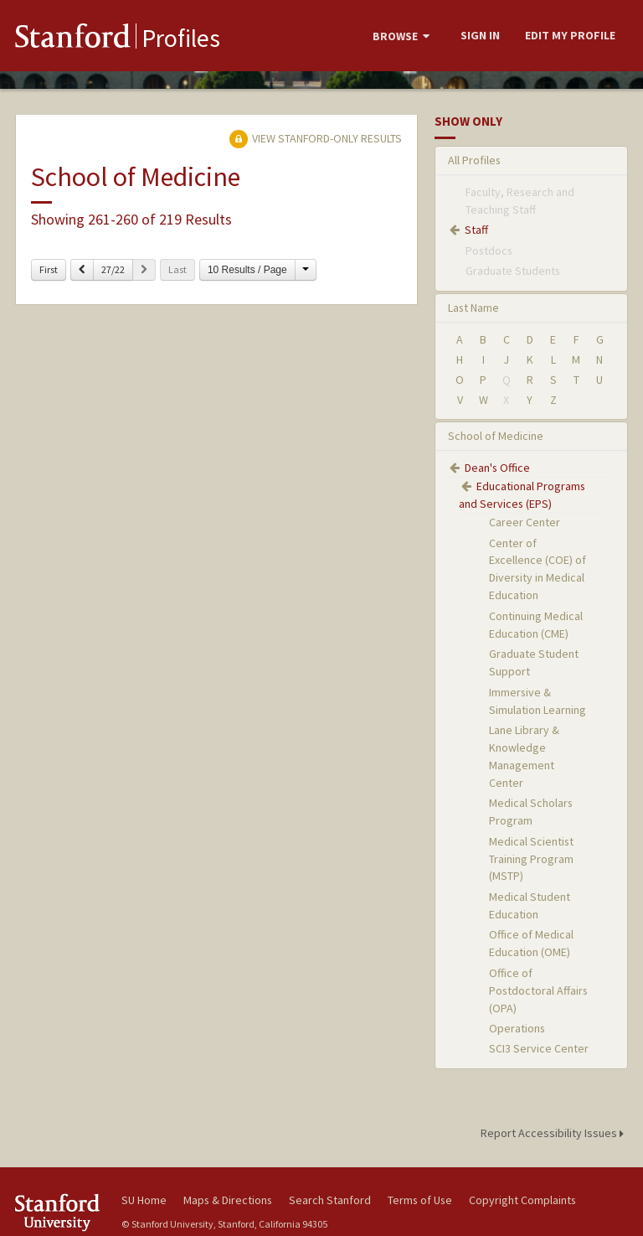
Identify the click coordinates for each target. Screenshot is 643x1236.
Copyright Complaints (522, 1200)
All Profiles (474, 160)
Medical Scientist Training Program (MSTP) (531, 859)
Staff (476, 229)
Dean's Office (497, 467)
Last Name (473, 307)
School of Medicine (495, 435)
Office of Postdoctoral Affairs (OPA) (538, 990)
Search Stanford (330, 1200)
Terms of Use (420, 1200)
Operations (517, 1028)
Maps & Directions (227, 1200)
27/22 (113, 269)
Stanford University (58, 1212)
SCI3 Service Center (539, 1048)
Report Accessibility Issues (555, 1132)
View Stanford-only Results (315, 138)
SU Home (144, 1200)
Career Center (524, 522)
